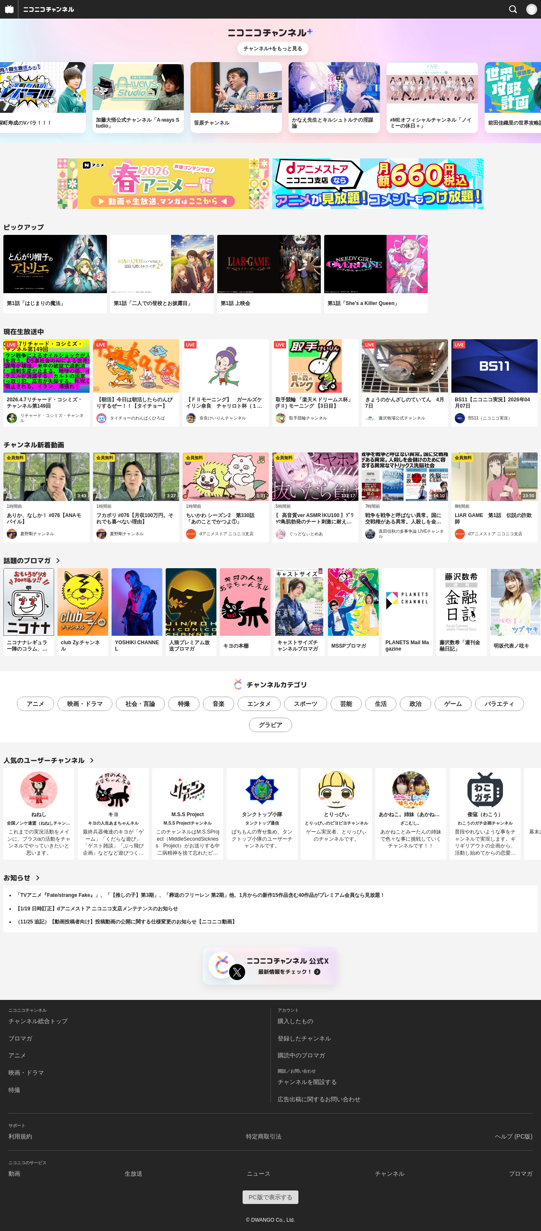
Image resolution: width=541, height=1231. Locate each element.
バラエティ (499, 703)
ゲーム (453, 703)
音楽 (218, 703)
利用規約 (20, 1136)
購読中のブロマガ (301, 1055)
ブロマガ (20, 1038)
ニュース (258, 1173)
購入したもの (295, 1021)
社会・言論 (140, 703)
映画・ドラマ (85, 703)
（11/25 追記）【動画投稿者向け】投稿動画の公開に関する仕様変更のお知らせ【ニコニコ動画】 (126, 922)
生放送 (133, 1173)
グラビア (270, 725)
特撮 (184, 703)
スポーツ (305, 703)
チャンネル (389, 1173)
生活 (381, 703)
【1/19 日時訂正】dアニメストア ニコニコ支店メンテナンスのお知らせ (96, 909)
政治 (415, 703)
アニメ (35, 703)
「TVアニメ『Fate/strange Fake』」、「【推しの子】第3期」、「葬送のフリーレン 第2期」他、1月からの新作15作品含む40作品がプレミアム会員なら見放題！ (200, 895)
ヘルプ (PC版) (514, 1136)
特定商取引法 (263, 1136)
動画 (14, 1173)
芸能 (346, 703)
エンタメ (259, 703)
